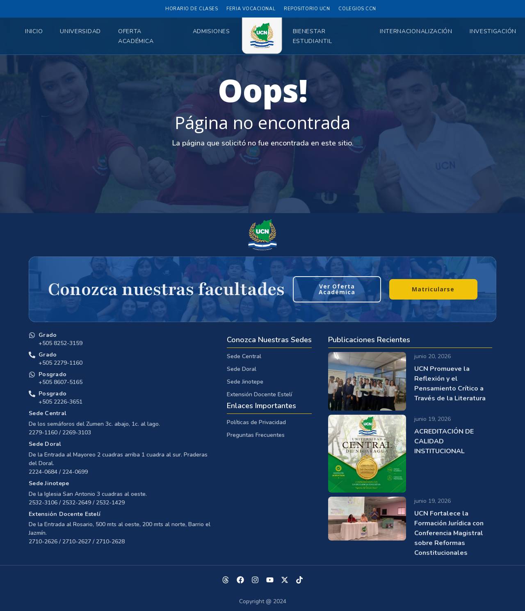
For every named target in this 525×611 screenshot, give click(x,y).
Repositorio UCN (307, 9)
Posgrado (52, 374)
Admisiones (211, 31)
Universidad (80, 31)
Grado (48, 335)
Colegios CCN (357, 9)
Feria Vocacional (250, 9)
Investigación (493, 31)
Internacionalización (416, 31)
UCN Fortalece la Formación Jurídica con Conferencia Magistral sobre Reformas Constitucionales (449, 533)
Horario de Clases (191, 9)
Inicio (34, 31)
